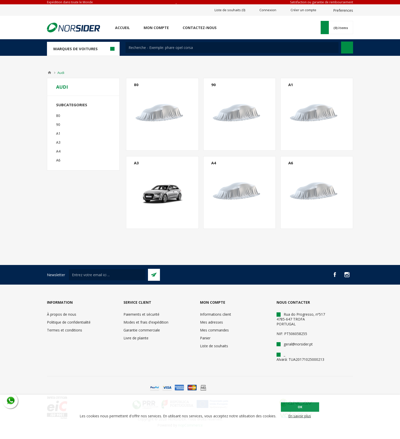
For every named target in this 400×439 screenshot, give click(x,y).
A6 (290, 162)
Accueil (122, 27)
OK (300, 407)
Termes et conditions (64, 330)
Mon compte (156, 27)
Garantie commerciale (141, 330)
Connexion (267, 10)
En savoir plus (299, 416)
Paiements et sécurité (141, 314)
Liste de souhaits (214, 345)
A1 (290, 84)
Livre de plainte (135, 338)
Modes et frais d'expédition (145, 322)
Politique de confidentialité (69, 322)
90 (213, 84)
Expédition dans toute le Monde (70, 2)
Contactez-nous (200, 27)
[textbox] (232, 47)
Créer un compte (303, 10)
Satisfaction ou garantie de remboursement (321, 2)
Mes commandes (214, 330)
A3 (136, 162)
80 (136, 84)
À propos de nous (61, 314)
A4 (213, 162)
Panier (205, 338)
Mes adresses (211, 322)
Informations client (215, 314)
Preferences (343, 10)
